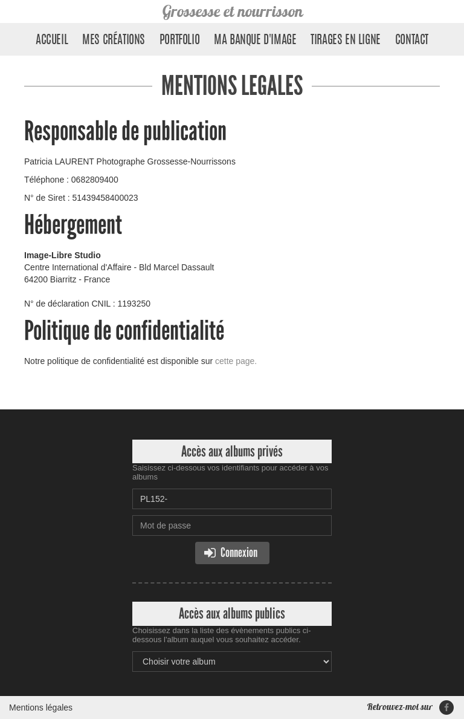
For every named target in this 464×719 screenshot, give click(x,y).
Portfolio (179, 40)
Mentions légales (40, 707)
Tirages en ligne (346, 40)
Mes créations (113, 40)
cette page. (236, 361)
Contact (411, 40)
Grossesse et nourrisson (232, 11)
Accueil (52, 40)
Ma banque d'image (255, 40)
